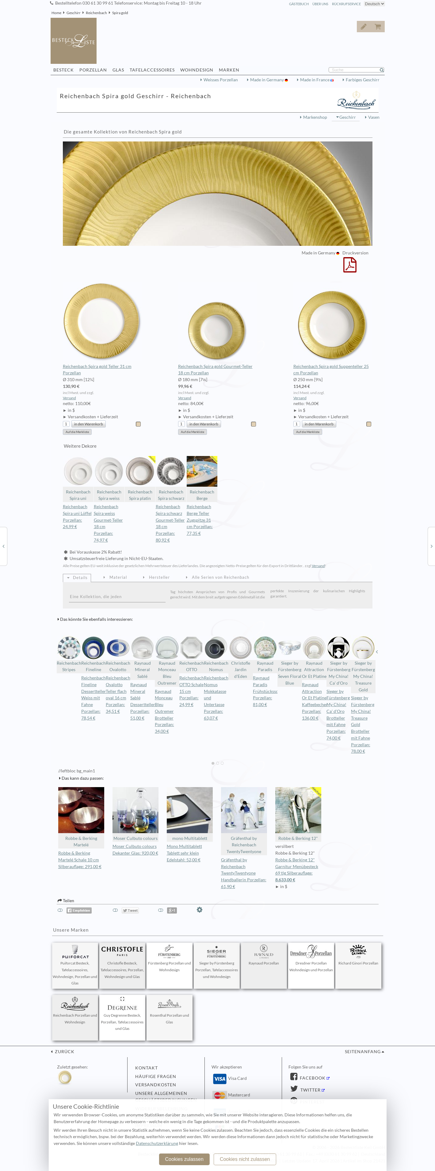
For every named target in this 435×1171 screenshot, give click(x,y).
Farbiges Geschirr (363, 79)
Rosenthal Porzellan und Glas (169, 1010)
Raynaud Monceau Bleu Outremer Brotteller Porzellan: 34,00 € (164, 711)
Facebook (312, 1078)
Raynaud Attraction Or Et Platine (314, 657)
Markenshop (315, 117)
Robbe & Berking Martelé (81, 817)
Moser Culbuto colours (135, 814)
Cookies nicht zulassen (245, 1159)
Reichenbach (96, 12)
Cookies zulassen (184, 1159)
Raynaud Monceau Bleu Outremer (167, 661)
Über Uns (320, 4)
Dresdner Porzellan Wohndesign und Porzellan (311, 958)
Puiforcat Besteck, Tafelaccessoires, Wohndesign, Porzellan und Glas (75, 965)
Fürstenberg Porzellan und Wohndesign (169, 958)
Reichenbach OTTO (191, 654)
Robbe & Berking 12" (298, 814)
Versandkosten (155, 1084)
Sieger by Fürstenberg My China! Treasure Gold (363, 664)
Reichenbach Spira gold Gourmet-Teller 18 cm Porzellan (217, 329)
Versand (69, 398)
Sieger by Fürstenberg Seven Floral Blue (289, 661)
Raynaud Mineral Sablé (142, 657)
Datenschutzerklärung (157, 1143)
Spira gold (120, 12)
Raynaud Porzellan (264, 955)
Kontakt (146, 1067)
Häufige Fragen (155, 1076)
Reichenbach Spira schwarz (171, 478)
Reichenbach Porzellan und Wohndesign (75, 1010)
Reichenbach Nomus (216, 654)
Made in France (315, 79)
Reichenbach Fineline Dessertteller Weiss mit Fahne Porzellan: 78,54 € (93, 698)
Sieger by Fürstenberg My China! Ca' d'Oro (338, 661)
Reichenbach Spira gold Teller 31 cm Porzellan (102, 329)
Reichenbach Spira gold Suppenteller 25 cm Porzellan (332, 329)
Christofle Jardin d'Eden (240, 657)
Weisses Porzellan (221, 79)
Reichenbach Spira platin (140, 478)
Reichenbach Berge (202, 478)
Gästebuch (299, 4)
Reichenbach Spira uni (78, 478)
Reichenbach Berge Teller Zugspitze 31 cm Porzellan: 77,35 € (200, 520)
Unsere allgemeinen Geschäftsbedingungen (166, 1097)
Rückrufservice (346, 4)
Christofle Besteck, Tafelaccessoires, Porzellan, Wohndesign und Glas (122, 962)
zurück (64, 1051)
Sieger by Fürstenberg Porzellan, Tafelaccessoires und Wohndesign (216, 962)
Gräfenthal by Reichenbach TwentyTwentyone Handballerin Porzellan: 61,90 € (243, 873)
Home (56, 12)
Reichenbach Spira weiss (109, 478)
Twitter (310, 1090)
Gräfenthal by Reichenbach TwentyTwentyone (244, 820)
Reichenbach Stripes (69, 654)
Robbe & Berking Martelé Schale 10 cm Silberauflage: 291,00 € (79, 860)
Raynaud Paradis (265, 654)
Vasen (374, 117)
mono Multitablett (190, 814)
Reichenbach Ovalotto (118, 654)
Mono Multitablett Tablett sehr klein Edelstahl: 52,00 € (184, 853)
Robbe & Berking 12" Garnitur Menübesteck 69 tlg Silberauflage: (298, 870)
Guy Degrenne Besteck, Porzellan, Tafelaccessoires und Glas (122, 1014)
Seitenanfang (363, 1051)
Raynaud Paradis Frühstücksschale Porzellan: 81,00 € (269, 691)
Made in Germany (267, 79)
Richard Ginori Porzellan (358, 955)
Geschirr (74, 12)
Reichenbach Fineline (93, 654)
